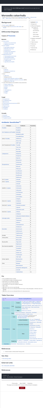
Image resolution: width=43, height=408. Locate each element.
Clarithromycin (19, 233)
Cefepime (18, 198)
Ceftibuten (18, 213)
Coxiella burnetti (7, 60)
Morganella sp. (33, 335)
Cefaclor (18, 205)
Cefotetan (18, 181)
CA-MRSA (37, 301)
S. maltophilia (25, 340)
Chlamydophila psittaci (9, 57)
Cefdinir (22, 216)
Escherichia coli (7, 50)
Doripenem (18, 153)
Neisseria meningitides (23, 315)
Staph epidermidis (26, 302)
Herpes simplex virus (8, 84)
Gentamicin (18, 218)
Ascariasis (5, 115)
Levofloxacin (19, 170)
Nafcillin (18, 134)
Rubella (5, 88)
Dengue (6, 92)
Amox (20, 138)
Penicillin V (18, 130)
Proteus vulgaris (33, 332)
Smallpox (6, 91)
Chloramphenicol (20, 224)
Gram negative (6, 25)
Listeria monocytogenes (20, 312)
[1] (20, 122)
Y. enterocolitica (32, 340)
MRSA (33, 301)
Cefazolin (18, 179)
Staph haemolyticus (37, 303)
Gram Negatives (6, 329)
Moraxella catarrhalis (8, 53)
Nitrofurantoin (19, 259)
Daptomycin (19, 244)
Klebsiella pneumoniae (9, 48)
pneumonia (13, 26)
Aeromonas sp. (33, 337)
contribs (27, 17)
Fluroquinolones (5, 164)
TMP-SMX (18, 257)
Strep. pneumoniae (35, 307)
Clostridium (34, 312)
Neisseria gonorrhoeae (22, 316)
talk (24, 17)
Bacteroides (13, 343)
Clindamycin (19, 226)
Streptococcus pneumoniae (10, 42)
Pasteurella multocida (22, 342)
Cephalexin (18, 203)
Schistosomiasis (6, 116)
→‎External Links (33, 17)
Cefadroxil (18, 201)
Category (5, 375)
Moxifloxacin (19, 173)
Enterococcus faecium (26, 310)
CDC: (8, 365)
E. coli (32, 319)
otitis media (18, 26)
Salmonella (39, 322)
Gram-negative (6, 45)
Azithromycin (19, 231)
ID (8, 375)
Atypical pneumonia (7, 54)
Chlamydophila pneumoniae (10, 56)
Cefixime (18, 211)
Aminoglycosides (6, 218)
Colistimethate (19, 272)
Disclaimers (30, 383)
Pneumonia (11, 36)
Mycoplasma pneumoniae (9, 59)
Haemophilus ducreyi (32, 342)
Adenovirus (6, 75)
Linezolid (18, 269)
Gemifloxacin (19, 175)
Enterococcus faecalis (26, 305)
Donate (22, 387)
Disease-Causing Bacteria (25, 298)
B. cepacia (19, 340)
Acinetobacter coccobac (35, 325)
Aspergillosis (5, 107)
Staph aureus (26, 301)
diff (3, 18)
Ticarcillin (18, 145)
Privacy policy (15, 383)
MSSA (30, 301)
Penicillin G (18, 127)
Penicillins (4, 127)
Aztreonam (18, 162)
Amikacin (18, 222)
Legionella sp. (39, 340)
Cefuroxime (18, 186)
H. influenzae (32, 327)
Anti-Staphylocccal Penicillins (8, 132)
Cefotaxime (18, 188)
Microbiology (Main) (7, 358)
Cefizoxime (18, 190)
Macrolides (4, 229)
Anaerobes (6, 343)
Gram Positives (6, 308)
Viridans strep (25, 308)
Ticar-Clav (18, 147)
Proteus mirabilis (33, 330)
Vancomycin (19, 246)
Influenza (6, 69)
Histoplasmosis (6, 99)
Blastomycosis (6, 101)
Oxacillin (22, 134)
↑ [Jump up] (4, 351)
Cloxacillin (18, 136)
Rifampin (18, 263)
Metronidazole (19, 265)
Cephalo (6, 179)
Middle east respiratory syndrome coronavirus (14, 79)
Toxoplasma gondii (7, 118)
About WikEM (22, 383)
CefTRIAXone (19, 192)
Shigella (31, 323)
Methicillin (18, 132)
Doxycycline (19, 237)
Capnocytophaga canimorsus (36, 338)
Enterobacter (32, 320)
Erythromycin (19, 229)
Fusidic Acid (18, 252)
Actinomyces (28, 312)
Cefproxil (18, 207)
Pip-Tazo (18, 149)
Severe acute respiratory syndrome (11, 78)
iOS (5, 9)
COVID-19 (12, 81)
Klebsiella (37, 319)
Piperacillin (18, 151)
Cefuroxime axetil (20, 209)
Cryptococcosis (6, 106)
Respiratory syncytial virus (9, 71)
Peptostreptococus (21, 343)
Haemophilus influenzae (9, 47)
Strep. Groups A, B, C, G (37, 305)
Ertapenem (18, 155)
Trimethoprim (19, 254)
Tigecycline (18, 241)
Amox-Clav (18, 140)
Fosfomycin (18, 261)
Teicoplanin (18, 248)
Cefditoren (27, 216)
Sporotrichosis (6, 104)
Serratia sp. (32, 328)
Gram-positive (6, 41)
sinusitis (4, 27)
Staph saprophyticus (36, 302)
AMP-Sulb (18, 143)
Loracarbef (22, 205)
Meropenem (19, 160)
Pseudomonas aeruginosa (9, 51)
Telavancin (18, 250)
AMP (17, 138)
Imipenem (18, 158)
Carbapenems (5, 153)
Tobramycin (18, 220)
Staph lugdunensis (27, 303)
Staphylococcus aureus (9, 44)
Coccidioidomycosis (7, 100)
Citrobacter (39, 320)
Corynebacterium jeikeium (20, 314)
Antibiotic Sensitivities (10, 122)
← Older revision (8, 18)
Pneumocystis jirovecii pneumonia (10, 103)
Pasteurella (38, 327)
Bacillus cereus (30, 314)
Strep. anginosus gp (26, 307)
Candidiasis (5, 109)
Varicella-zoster (7, 85)
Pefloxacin (18, 168)
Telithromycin (19, 235)
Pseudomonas (33, 322)
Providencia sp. (33, 333)
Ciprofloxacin (19, 164)
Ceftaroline (18, 194)
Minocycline (18, 239)
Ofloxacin (18, 166)
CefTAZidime (19, 196)
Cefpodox (18, 216)
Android (9, 9)
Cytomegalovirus (7, 90)
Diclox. (22, 136)
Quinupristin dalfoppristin (21, 267)
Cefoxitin (18, 183)
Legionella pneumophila (9, 61)
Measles (6, 87)
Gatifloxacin (18, 177)
